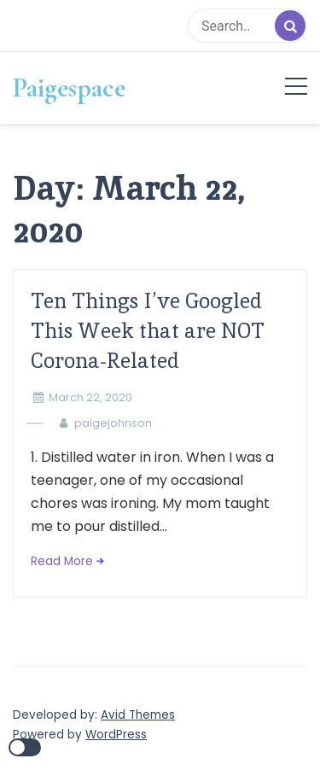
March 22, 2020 (90, 397)
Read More (62, 561)
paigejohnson (113, 423)
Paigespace (69, 88)
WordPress (116, 734)
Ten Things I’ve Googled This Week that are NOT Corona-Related (148, 331)
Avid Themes (138, 715)
